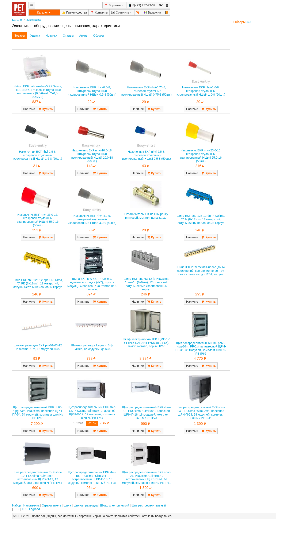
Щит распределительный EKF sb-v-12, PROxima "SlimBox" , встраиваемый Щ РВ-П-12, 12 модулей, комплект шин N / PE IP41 (37, 477)
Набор (16, 505)
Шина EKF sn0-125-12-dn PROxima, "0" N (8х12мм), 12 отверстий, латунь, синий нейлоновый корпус (200, 219)
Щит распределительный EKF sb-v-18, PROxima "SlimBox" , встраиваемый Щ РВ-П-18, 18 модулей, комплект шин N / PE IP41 (92, 477)
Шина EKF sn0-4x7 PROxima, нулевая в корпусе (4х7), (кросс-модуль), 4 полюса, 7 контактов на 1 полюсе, (92, 284)
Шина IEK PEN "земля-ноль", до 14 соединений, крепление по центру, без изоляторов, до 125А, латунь (201, 270)
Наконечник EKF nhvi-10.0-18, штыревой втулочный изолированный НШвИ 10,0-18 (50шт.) (92, 156)
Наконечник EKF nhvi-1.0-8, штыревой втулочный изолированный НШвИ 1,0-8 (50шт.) (200, 91)
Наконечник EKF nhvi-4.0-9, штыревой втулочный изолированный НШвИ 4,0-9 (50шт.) (92, 219)
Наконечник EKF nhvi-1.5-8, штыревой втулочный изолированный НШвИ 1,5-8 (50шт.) (38, 155)
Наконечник (31, 505)
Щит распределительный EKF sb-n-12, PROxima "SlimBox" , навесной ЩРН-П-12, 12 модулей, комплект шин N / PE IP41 (92, 412)
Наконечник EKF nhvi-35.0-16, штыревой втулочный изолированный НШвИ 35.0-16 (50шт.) (37, 220)
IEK (24, 509)
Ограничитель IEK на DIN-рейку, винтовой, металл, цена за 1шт (146, 215)
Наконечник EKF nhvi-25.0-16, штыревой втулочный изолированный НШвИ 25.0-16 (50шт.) (201, 156)
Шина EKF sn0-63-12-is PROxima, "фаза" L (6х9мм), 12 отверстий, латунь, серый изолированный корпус (146, 284)
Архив (83, 35)
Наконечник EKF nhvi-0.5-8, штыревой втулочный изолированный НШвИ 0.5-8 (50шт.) (92, 91)
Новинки (51, 35)
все (249, 22)
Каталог (17, 19)
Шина (67, 505)
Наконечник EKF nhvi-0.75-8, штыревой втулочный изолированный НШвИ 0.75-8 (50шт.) (146, 91)
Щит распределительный (149, 505)
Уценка (35, 35)
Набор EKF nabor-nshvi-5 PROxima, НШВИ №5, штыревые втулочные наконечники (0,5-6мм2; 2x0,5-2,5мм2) (38, 92)
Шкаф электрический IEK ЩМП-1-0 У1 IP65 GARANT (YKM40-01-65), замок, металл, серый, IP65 (146, 343)
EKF (16, 509)
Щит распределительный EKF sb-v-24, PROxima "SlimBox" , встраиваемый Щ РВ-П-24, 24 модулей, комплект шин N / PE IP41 (146, 477)
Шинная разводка (85, 505)
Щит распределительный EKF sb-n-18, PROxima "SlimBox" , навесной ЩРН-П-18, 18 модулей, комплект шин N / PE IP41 (146, 413)
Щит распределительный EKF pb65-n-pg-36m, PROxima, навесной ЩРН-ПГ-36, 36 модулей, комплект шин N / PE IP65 (200, 348)
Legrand (34, 509)
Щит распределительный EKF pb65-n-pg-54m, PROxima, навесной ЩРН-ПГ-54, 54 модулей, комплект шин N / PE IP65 (37, 413)
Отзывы (68, 35)
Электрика (33, 19)
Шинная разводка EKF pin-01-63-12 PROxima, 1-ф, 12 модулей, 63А (38, 347)
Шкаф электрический (114, 505)
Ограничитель (51, 505)
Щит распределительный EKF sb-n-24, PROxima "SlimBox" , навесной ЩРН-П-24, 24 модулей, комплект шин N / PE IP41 (200, 413)
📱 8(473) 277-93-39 (141, 5)
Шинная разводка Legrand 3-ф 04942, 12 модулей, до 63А (92, 347)
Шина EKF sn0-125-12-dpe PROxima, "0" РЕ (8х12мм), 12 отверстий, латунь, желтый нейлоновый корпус (38, 283)
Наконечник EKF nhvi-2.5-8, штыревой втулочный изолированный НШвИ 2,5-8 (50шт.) (146, 155)
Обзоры (98, 35)
